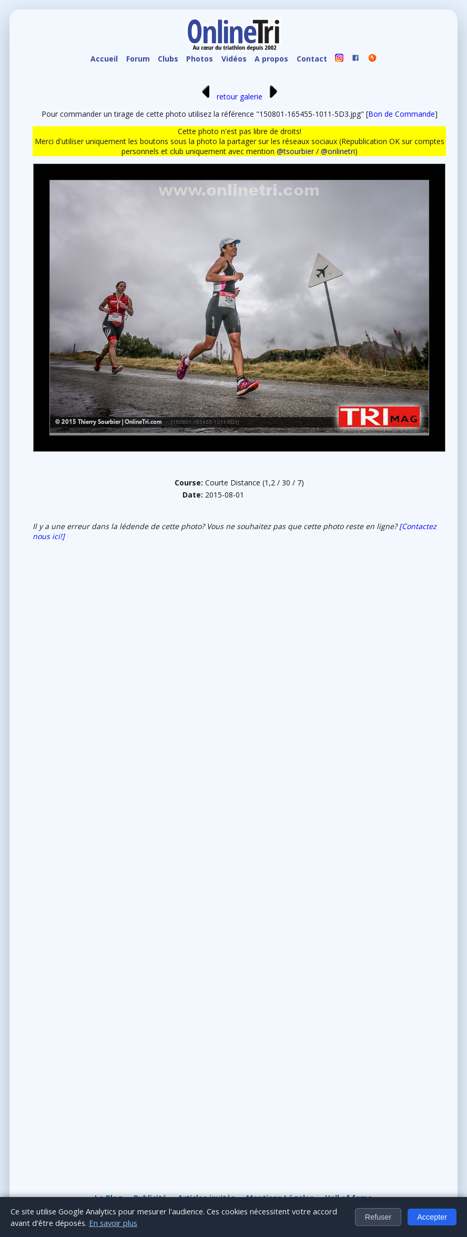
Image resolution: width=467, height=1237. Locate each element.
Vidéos (234, 59)
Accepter (432, 1217)
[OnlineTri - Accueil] (233, 36)
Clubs (168, 59)
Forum (138, 59)
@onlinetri (338, 151)
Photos (199, 59)
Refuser (378, 1217)
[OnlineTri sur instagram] (339, 59)
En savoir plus (113, 1223)
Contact (312, 59)
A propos (271, 59)
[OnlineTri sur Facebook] (356, 59)
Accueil (104, 59)
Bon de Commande (401, 114)
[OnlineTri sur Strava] (372, 59)
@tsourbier (295, 151)
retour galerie (239, 97)
